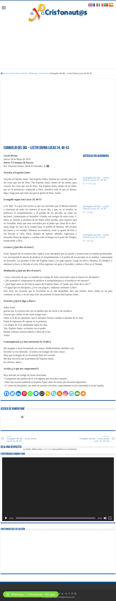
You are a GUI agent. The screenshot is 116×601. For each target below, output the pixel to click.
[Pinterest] (24, 393)
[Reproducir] (6, 518)
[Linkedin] (18, 393)
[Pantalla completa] (109, 518)
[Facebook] (6, 393)
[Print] (59, 393)
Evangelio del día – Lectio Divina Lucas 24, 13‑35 (96, 207)
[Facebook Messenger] (36, 393)
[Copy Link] (47, 393)
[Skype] (53, 393)
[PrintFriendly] (71, 393)
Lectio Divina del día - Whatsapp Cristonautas (29, 73)
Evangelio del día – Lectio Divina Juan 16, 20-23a (93, 438)
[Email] (77, 393)
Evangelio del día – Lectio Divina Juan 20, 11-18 (96, 236)
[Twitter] (12, 393)
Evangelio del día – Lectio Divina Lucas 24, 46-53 (22, 438)
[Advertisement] (58, 47)
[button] (31, 594)
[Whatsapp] (30, 393)
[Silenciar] (105, 518)
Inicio (4, 73)
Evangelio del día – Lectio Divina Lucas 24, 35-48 (96, 178)
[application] (58, 489)
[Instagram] (65, 393)
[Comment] (42, 393)
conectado (47, 449)
